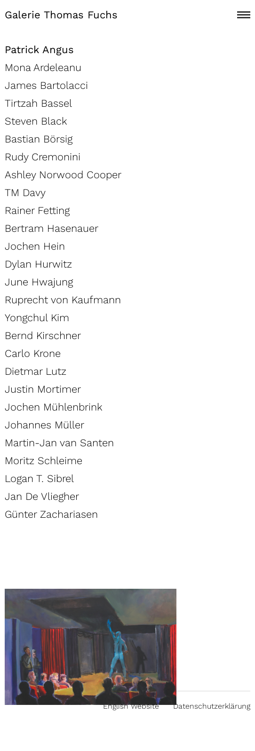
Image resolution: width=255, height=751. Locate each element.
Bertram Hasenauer (51, 228)
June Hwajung (39, 282)
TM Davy (25, 192)
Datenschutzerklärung (211, 706)
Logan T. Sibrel (39, 478)
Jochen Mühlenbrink (54, 407)
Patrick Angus (39, 49)
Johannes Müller (44, 425)
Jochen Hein (35, 246)
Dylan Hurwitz (38, 264)
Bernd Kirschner (43, 335)
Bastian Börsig (38, 139)
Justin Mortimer (43, 389)
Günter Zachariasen (51, 514)
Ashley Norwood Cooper (63, 175)
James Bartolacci (46, 85)
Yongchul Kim (37, 318)
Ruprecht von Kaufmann (63, 300)
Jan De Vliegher (42, 496)
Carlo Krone (33, 353)
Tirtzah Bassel (38, 103)
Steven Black (36, 121)
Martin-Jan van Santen (59, 443)
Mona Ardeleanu (43, 67)
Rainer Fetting (37, 210)
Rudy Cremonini (42, 157)
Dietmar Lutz (35, 371)
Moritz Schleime (43, 460)
